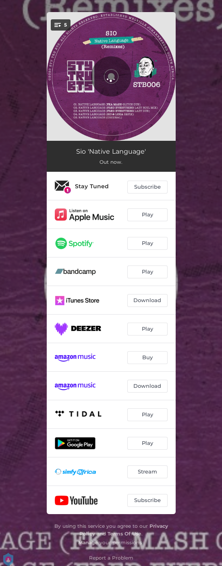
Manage (88, 542)
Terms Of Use (124, 534)
